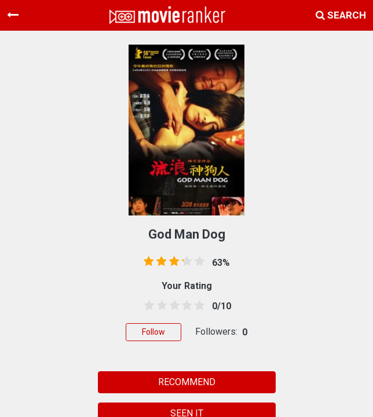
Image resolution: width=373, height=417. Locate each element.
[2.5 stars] (173, 306)
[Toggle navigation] (12, 15)
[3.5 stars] (185, 306)
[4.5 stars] (197, 306)
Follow (153, 331)
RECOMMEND (186, 381)
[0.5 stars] (147, 306)
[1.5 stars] (160, 306)
